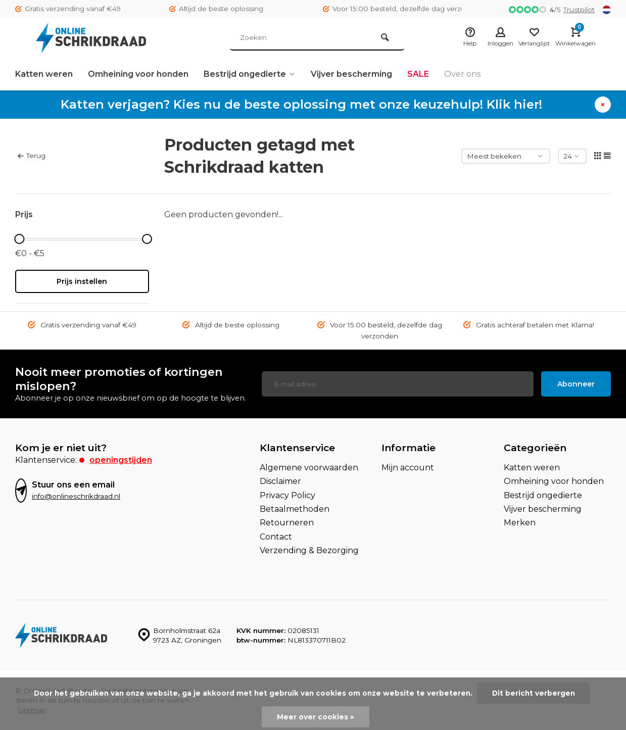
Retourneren (287, 522)
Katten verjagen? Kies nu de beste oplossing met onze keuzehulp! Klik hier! (301, 104)
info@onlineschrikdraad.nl (76, 496)
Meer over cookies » (315, 717)
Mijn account (407, 467)
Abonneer (576, 383)
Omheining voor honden (138, 74)
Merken (520, 522)
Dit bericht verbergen (533, 693)
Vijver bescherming (351, 74)
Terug (31, 156)
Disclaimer (280, 481)
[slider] (20, 239)
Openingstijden (120, 460)
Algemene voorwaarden (309, 467)
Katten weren (44, 74)
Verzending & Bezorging (309, 550)
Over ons (462, 74)
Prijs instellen (82, 281)
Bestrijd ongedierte (250, 74)
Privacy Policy (287, 495)
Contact (276, 537)
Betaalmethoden (294, 509)
